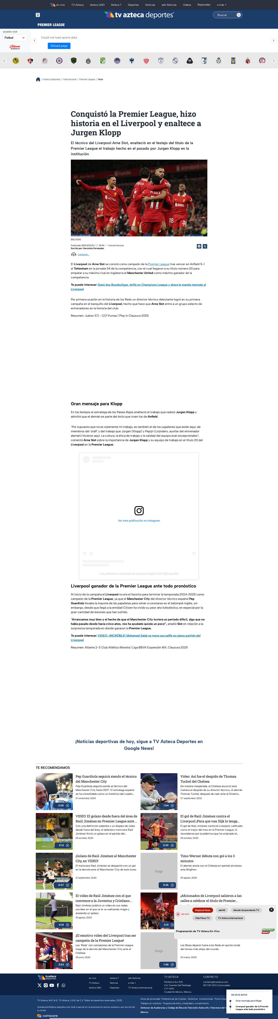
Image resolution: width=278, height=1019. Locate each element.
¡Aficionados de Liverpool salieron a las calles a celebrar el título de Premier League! (211, 898)
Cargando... (83, 254)
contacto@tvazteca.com (215, 982)
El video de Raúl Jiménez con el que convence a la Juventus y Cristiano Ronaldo (103, 898)
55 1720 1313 (209, 985)
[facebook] (58, 986)
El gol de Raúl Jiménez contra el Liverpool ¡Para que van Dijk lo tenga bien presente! (208, 818)
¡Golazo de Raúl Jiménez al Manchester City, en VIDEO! (106, 858)
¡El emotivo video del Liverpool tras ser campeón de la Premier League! (106, 938)
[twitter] (39, 986)
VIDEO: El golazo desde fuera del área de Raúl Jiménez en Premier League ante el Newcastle (107, 818)
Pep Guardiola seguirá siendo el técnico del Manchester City (106, 779)
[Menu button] (50, 15)
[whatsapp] (63, 986)
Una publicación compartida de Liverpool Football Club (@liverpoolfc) (139, 573)
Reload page (59, 45)
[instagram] (45, 986)
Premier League (158, 264)
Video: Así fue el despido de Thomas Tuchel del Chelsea (208, 779)
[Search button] (239, 15)
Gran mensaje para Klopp (248, 1000)
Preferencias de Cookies (174, 999)
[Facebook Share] (199, 246)
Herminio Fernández (93, 248)
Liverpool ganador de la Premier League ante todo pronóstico (252, 1008)
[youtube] (51, 986)
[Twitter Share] (205, 246)
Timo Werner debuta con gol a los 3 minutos (207, 858)
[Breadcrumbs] (39, 79)
